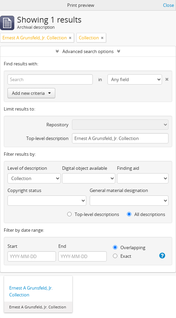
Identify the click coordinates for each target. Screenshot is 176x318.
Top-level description (47, 138)
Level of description (27, 168)
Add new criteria (31, 93)
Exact (122, 256)
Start (12, 246)
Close (168, 5)
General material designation (119, 190)
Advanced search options (88, 51)
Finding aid (128, 168)
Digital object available (84, 168)
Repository (57, 125)
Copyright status (24, 190)
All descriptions (146, 214)
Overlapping (129, 247)
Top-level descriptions (93, 214)
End (62, 246)
